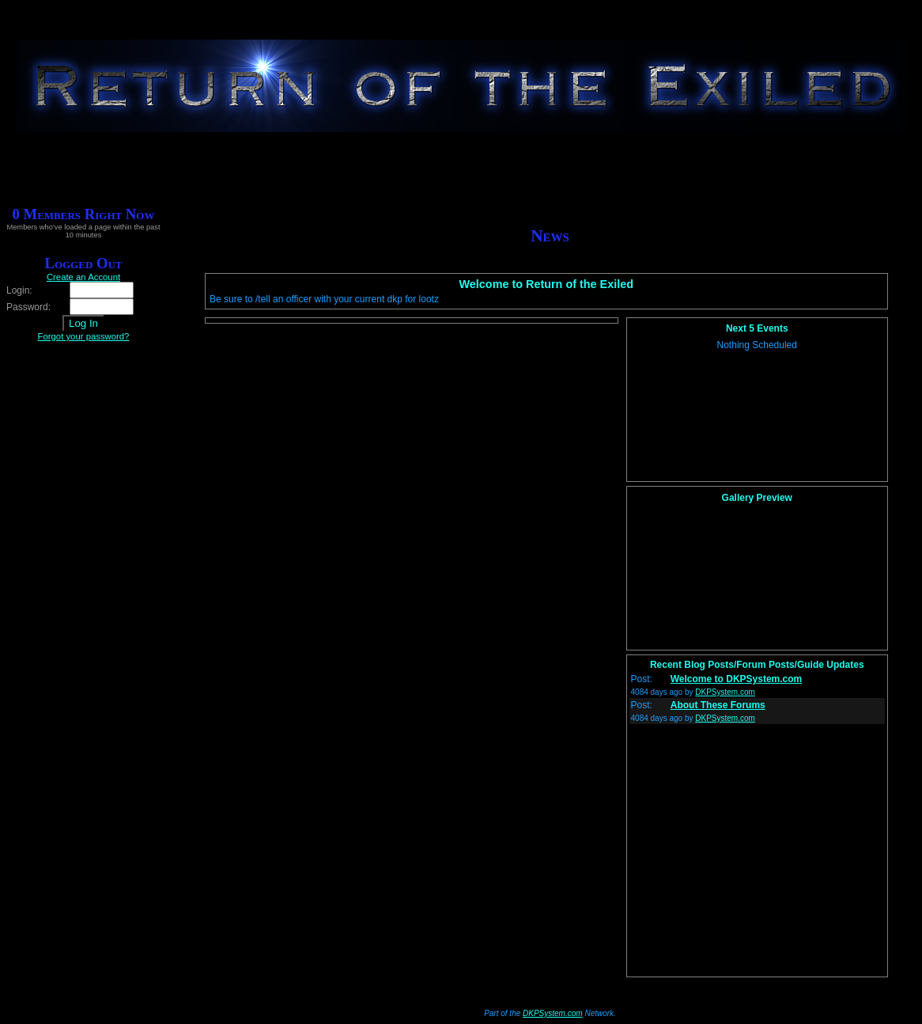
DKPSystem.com (725, 692)
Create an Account (83, 277)
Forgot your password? (84, 336)
